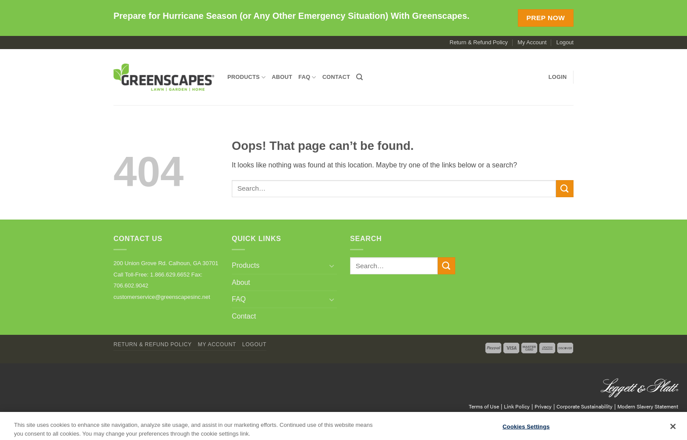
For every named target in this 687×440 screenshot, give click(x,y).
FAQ (307, 77)
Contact (336, 77)
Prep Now (545, 17)
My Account (531, 42)
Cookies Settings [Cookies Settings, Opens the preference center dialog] (526, 429)
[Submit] (565, 188)
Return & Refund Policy (479, 42)
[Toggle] (331, 265)
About (282, 77)
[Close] (673, 429)
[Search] (359, 77)
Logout (565, 42)
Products (246, 77)
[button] (558, 77)
